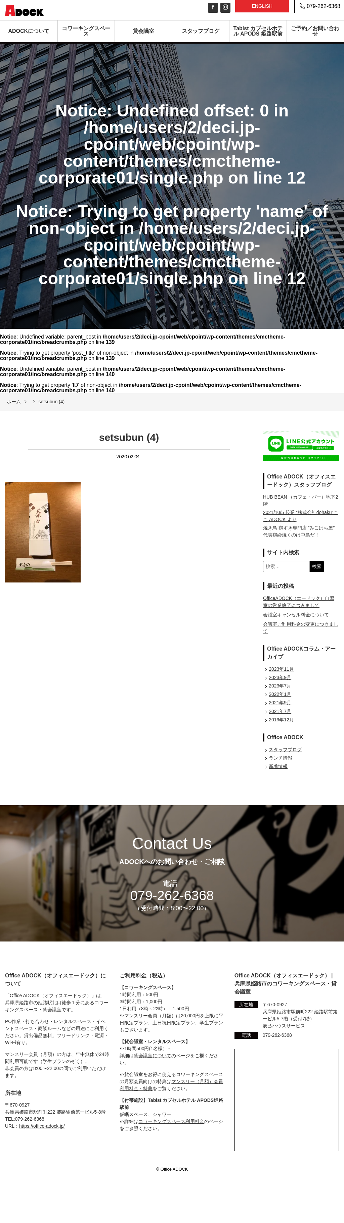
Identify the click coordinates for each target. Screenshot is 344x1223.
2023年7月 (280, 686)
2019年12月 (281, 719)
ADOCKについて (28, 31)
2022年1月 (280, 694)
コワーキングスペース (86, 31)
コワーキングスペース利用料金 (171, 1121)
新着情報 (278, 766)
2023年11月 (281, 669)
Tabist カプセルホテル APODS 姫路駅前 (258, 31)
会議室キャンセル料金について (296, 614)
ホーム (14, 401)
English (262, 6)
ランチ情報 (280, 758)
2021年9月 (280, 702)
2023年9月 (280, 677)
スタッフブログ (200, 31)
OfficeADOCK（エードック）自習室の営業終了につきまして (298, 602)
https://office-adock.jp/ (42, 1126)
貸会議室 (143, 31)
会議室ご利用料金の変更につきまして (300, 627)
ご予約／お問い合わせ (315, 31)
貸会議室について (152, 1055)
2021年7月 (280, 711)
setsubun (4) (51, 401)
